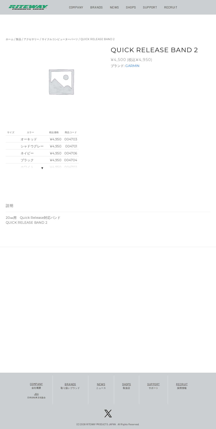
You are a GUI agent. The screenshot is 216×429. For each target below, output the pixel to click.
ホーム (9, 39)
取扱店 (126, 385)
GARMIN (132, 66)
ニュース (101, 385)
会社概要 (36, 385)
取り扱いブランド (70, 385)
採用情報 (182, 385)
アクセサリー (31, 39)
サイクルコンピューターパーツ (60, 39)
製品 (18, 39)
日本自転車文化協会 (36, 395)
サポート (153, 385)
